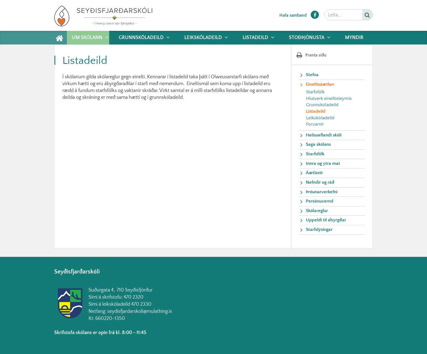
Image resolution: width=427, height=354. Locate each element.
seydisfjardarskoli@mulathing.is (139, 311)
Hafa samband (293, 15)
